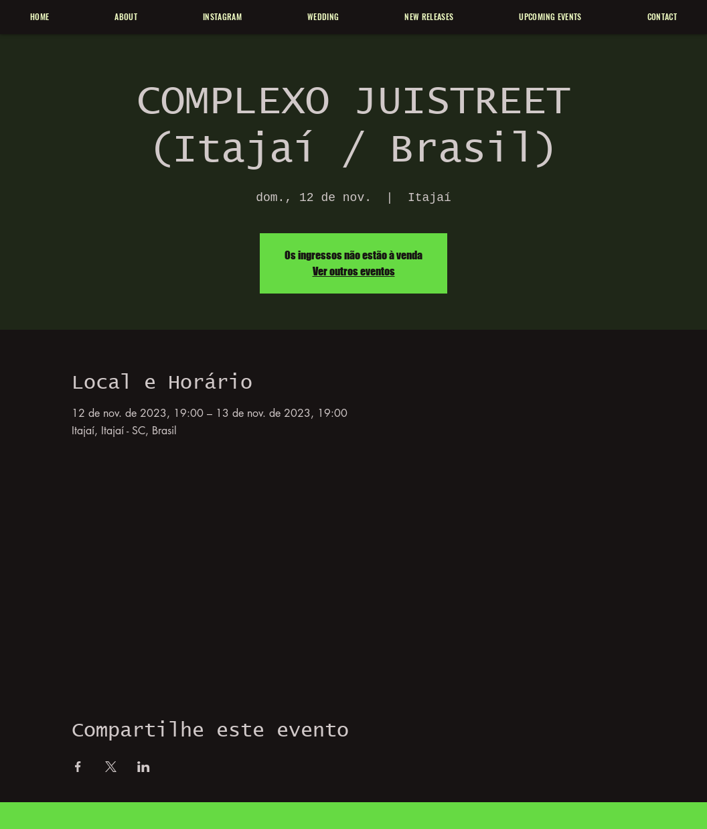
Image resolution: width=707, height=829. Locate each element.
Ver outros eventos (354, 271)
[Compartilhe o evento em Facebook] (78, 766)
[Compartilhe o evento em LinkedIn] (143, 766)
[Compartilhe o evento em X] (110, 766)
